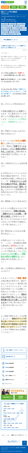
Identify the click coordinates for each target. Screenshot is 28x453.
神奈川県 (9, 413)
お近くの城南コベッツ (9, 375)
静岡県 (8, 418)
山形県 (12, 408)
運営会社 (17, 447)
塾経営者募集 (22, 447)
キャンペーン (6, 384)
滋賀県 (16, 423)
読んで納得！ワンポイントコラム (12, 350)
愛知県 (12, 418)
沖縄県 (16, 427)
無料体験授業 (5, 7)
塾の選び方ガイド (8, 356)
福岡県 (8, 427)
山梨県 (5, 418)
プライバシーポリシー (5, 447)
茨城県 (21, 413)
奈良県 (20, 423)
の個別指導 (8, 363)
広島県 (5, 427)
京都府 (12, 423)
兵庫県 (5, 423)
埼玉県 (13, 413)
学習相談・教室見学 (22, 7)
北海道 (5, 408)
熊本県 (12, 427)
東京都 (5, 413)
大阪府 (8, 423)
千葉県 (17, 413)
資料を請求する (7, 397)
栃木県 (5, 415)
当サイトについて (4, 448)
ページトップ (24, 444)
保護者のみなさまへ (8, 380)
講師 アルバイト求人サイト (13, 435)
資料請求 (14, 7)
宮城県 (8, 408)
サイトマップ (12, 447)
